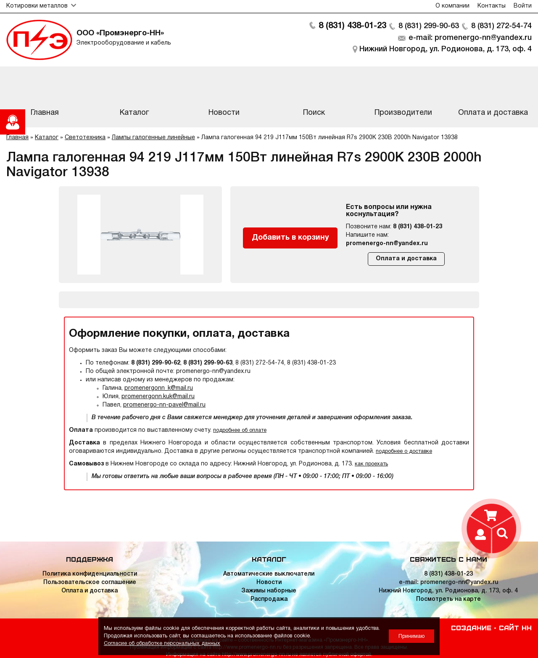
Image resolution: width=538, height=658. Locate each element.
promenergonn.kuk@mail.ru (158, 396)
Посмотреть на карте (448, 599)
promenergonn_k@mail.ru (158, 388)
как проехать (371, 464)
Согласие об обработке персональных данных (162, 643)
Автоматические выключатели (268, 574)
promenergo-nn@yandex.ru (387, 243)
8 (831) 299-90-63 (428, 26)
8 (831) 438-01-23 (352, 26)
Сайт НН (515, 627)
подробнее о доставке (404, 451)
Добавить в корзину (290, 237)
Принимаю (411, 636)
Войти (523, 6)
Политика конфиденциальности (89, 574)
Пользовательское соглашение (89, 582)
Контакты (491, 6)
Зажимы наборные (268, 591)
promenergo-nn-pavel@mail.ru (164, 405)
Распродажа (269, 599)
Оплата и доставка (406, 259)
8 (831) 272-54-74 (501, 26)
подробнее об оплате (239, 430)
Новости (269, 582)
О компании (452, 6)
